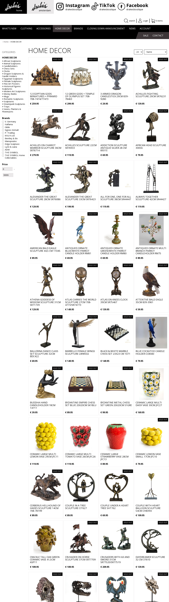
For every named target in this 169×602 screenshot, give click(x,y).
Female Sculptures (11, 81)
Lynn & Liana (9, 147)
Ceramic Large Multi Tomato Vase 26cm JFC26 (80, 455)
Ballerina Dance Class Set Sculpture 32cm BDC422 (44, 353)
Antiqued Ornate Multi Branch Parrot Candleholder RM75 (151, 251)
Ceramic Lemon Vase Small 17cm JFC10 (148, 455)
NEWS (132, 28)
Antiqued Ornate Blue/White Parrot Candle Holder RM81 (78, 251)
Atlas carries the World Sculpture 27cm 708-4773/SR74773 (80, 302)
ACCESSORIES (43, 28)
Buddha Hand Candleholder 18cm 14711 (42, 405)
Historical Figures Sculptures (11, 87)
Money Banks (9, 93)
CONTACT (158, 35)
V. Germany (9, 121)
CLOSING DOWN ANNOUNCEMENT (106, 28)
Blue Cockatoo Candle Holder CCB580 (150, 352)
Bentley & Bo (10, 138)
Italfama (7, 124)
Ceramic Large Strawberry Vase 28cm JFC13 (114, 456)
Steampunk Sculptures (13, 104)
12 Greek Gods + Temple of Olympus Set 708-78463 (80, 96)
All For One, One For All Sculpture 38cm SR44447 (115, 198)
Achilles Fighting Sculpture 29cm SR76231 (151, 95)
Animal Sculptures (11, 63)
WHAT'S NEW (9, 28)
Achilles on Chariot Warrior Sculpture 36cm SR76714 (45, 148)
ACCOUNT (145, 28)
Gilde (6, 127)
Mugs (5, 96)
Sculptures (8, 101)
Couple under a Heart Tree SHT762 (114, 507)
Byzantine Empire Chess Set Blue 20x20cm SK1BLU (80, 404)
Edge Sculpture (10, 144)
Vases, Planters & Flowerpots (11, 110)
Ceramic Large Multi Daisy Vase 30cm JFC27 (149, 404)
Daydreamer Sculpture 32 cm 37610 (150, 558)
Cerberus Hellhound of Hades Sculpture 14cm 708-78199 (45, 508)
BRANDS (78, 28)
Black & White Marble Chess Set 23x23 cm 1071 (115, 352)
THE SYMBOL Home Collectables (13, 156)
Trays (5, 106)
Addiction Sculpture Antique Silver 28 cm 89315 (113, 148)
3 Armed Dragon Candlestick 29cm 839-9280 (114, 96)
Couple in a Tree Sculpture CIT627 (76, 507)
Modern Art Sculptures (14, 91)
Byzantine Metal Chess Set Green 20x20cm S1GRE (116, 404)
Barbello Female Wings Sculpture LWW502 (80, 352)
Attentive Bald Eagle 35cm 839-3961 (149, 301)
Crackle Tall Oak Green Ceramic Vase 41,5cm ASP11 (45, 559)
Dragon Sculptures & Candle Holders (13, 75)
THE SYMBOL (10, 152)
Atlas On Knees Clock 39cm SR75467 (114, 301)
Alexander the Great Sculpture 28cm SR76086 (45, 198)
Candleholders (10, 66)
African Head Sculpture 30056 (151, 146)
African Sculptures (11, 61)
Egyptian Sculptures (12, 78)
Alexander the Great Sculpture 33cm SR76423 (80, 198)
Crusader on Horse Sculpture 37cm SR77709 (80, 558)
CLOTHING (26, 28)
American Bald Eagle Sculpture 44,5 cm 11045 (45, 249)
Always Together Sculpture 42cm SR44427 (151, 198)
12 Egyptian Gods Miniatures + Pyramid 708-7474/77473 (43, 96)
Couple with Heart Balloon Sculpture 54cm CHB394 (148, 508)
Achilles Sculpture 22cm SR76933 (81, 146)
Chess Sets (8, 68)
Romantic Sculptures (12, 98)
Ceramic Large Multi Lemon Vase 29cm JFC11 (44, 455)
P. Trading (8, 132)
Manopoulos (9, 141)
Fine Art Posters (11, 83)
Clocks (6, 71)
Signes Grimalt (10, 130)
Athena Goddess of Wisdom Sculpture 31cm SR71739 (45, 302)
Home (6, 42)
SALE (145, 35)
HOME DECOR (62, 28)
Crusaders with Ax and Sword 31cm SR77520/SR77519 (115, 559)
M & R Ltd (8, 135)
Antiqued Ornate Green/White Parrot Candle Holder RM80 (113, 251)
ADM (6, 149)
